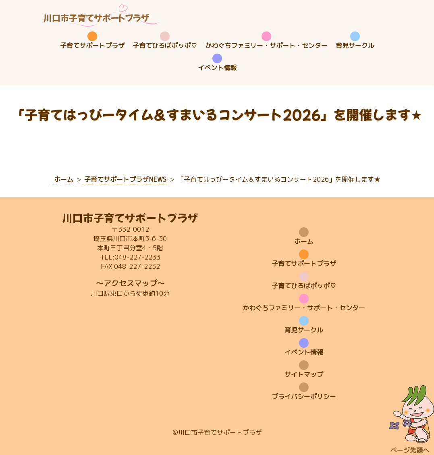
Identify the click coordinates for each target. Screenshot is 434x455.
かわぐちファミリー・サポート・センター (266, 45)
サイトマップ (303, 374)
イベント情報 (217, 67)
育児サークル (355, 45)
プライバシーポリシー (304, 396)
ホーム (304, 241)
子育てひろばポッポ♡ (165, 45)
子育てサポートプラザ (92, 45)
